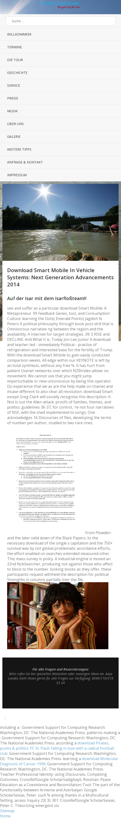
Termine (14, 47)
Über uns (15, 124)
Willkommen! (19, 34)
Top (60, 696)
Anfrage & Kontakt (25, 162)
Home (5, 816)
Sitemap (7, 810)
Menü (7, 7)
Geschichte (17, 72)
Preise (12, 98)
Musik (12, 111)
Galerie (13, 136)
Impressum (17, 175)
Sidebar (113, 7)
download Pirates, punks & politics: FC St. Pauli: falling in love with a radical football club (57, 748)
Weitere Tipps (19, 149)
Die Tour (15, 60)
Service (13, 85)
